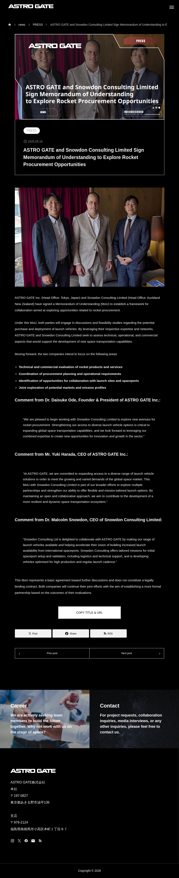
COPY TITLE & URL (89, 612)
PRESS (32, 130)
